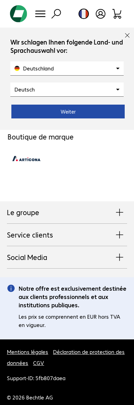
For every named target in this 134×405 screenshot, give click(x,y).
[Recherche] (56, 14)
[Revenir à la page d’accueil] (18, 13)
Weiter (68, 111)
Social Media (67, 257)
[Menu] (40, 14)
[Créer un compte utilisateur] (100, 13)
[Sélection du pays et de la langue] (84, 14)
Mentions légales (27, 351)
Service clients (67, 235)
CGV (38, 362)
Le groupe (67, 213)
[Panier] (117, 14)
